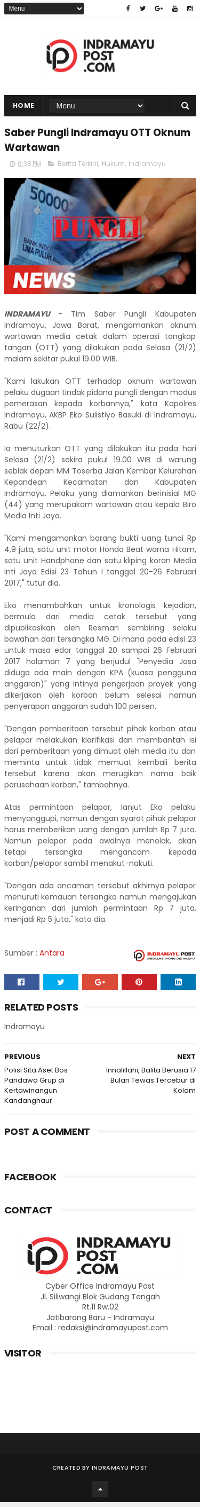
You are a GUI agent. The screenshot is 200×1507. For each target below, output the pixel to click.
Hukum (113, 168)
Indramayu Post (120, 1472)
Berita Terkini (78, 168)
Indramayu (147, 168)
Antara (52, 957)
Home (24, 108)
